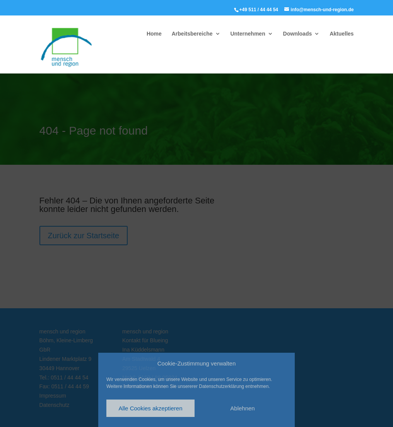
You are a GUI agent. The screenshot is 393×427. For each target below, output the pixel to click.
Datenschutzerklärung (221, 386)
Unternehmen (247, 34)
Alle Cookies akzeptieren (150, 408)
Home (154, 34)
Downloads (297, 34)
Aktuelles (342, 34)
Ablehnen (242, 408)
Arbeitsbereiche (192, 34)
